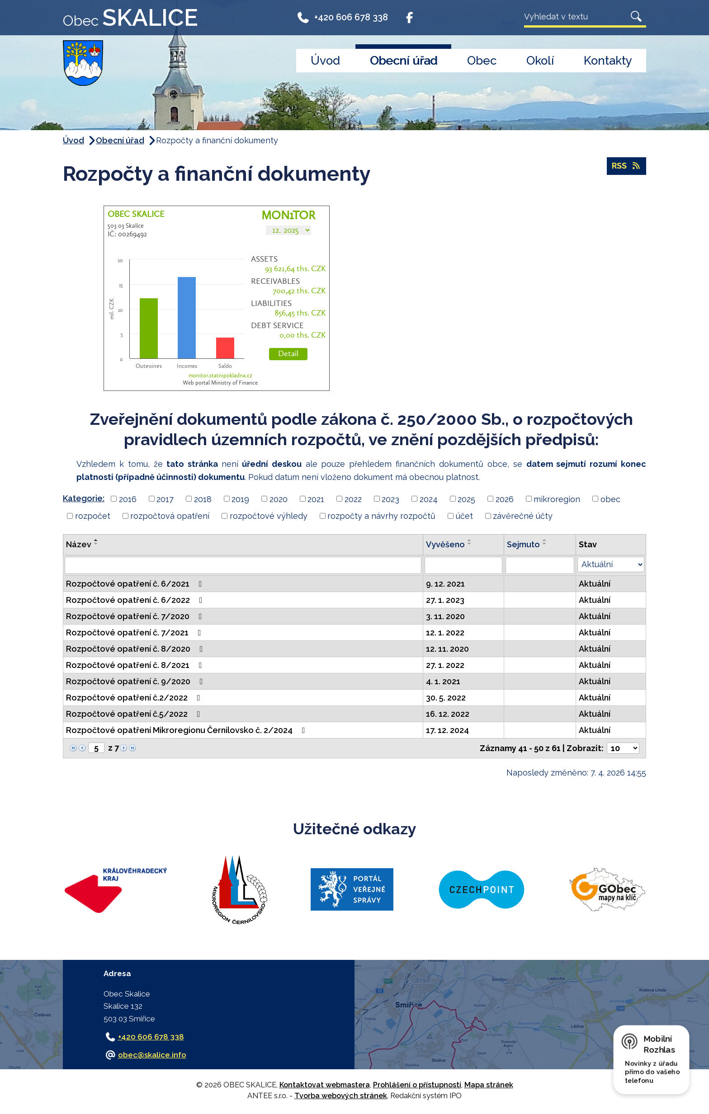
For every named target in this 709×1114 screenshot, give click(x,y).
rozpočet (92, 516)
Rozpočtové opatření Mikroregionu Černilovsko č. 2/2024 (187, 730)
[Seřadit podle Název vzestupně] (96, 540)
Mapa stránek (488, 1085)
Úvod (325, 60)
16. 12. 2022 (447, 714)
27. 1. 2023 (445, 600)
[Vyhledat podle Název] (243, 565)
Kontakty (608, 60)
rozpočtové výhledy (268, 516)
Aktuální (594, 583)
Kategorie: (83, 498)
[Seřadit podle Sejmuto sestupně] (545, 543)
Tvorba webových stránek (340, 1095)
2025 (466, 498)
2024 (429, 498)
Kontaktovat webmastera (324, 1085)
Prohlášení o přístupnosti (417, 1085)
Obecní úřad (403, 60)
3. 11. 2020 (445, 616)
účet (464, 516)
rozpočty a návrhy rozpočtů (381, 516)
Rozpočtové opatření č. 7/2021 (135, 632)
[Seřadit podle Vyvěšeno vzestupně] (470, 540)
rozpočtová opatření (169, 516)
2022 (353, 498)
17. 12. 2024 (447, 730)
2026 (505, 498)
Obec (481, 60)
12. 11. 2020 (447, 648)
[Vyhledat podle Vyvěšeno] (463, 565)
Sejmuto (523, 544)
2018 (203, 498)
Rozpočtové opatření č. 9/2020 (136, 681)
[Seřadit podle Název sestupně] (96, 543)
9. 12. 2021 (445, 583)
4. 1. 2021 (443, 681)
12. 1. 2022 (445, 632)
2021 (315, 498)
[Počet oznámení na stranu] (623, 748)
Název (78, 544)
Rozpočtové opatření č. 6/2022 (136, 600)
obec (610, 498)
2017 (165, 498)
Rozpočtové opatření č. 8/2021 (136, 665)
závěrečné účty (523, 516)
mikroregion (557, 498)
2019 (240, 498)
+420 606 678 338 (342, 19)
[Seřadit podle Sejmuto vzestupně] (545, 540)
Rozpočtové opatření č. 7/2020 (136, 616)
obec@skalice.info (152, 1054)
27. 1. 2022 (445, 665)
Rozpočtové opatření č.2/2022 (135, 697)
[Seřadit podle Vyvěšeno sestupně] (470, 543)
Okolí (540, 60)
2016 (128, 498)
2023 (390, 498)
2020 (278, 498)
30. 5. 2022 (446, 697)
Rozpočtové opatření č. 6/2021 (136, 583)
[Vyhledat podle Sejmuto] (540, 565)
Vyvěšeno (445, 544)
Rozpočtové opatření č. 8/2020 (136, 648)
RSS (626, 166)
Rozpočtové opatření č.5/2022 (135, 714)
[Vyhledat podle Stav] (610, 564)
